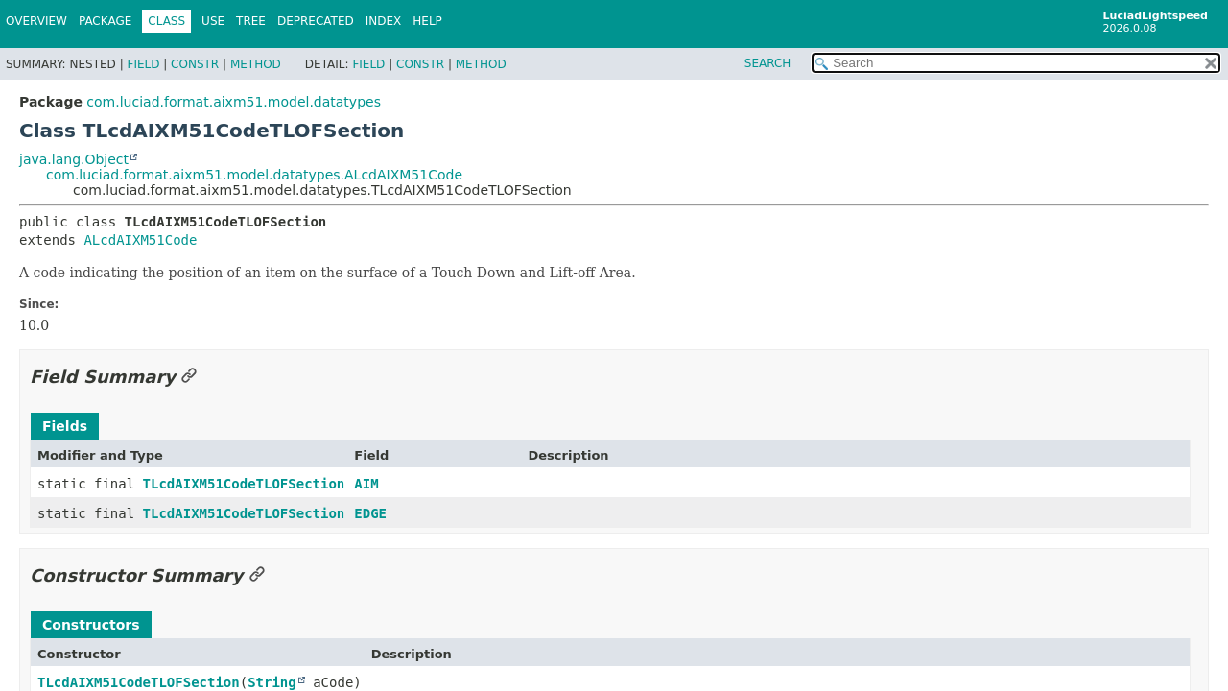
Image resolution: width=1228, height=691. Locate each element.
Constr (195, 64)
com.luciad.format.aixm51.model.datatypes (233, 101)
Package (105, 21)
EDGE (370, 513)
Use (212, 21)
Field (143, 64)
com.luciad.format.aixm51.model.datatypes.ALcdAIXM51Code (254, 174)
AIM (366, 483)
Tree (251, 21)
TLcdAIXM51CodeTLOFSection (244, 483)
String (272, 682)
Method (255, 64)
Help (427, 21)
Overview (36, 21)
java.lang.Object (74, 159)
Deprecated (315, 21)
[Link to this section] (189, 377)
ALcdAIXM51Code (140, 240)
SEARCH (767, 63)
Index (384, 21)
